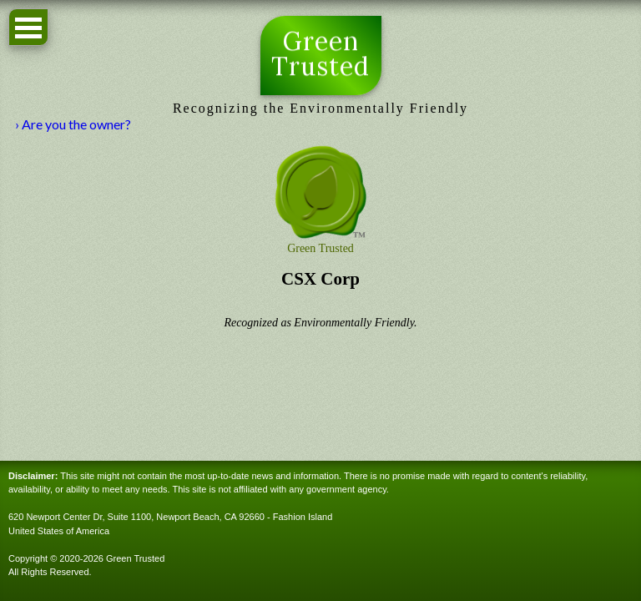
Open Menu (28, 27)
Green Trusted (320, 54)
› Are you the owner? (73, 124)
